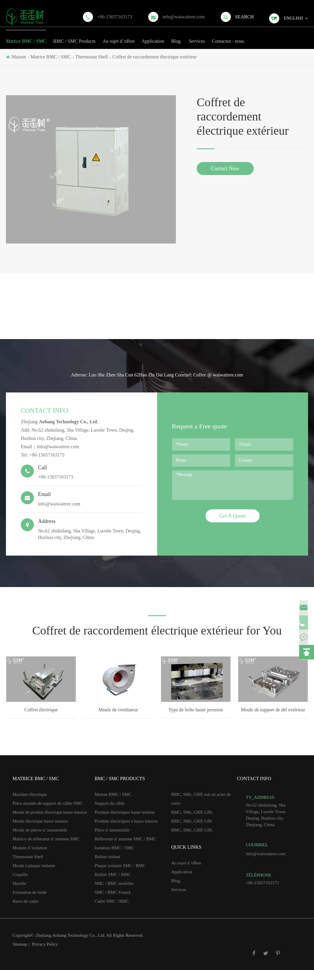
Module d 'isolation (29, 847)
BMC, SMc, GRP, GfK (191, 821)
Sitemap (19, 944)
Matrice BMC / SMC (26, 37)
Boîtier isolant (107, 856)
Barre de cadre (25, 901)
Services (197, 37)
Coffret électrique (41, 709)
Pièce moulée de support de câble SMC (47, 803)
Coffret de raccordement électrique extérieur (154, 56)
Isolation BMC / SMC (114, 847)
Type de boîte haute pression (195, 709)
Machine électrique (29, 794)
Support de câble (109, 803)
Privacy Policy (45, 944)
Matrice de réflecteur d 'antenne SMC (46, 839)
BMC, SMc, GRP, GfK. (192, 812)
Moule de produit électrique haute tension (49, 812)
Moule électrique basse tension (39, 821)
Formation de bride (29, 892)
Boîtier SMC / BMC (112, 874)
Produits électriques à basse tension (125, 821)
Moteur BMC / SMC (113, 794)
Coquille (20, 874)
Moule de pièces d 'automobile (39, 830)
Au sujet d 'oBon (118, 37)
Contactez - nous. (228, 37)
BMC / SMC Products (74, 37)
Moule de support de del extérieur (273, 709)
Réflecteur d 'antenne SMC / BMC (125, 839)
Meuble (19, 883)
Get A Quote (232, 516)
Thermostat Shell (91, 56)
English (293, 18)
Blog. (176, 37)
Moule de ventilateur (118, 709)
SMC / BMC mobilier (113, 883)
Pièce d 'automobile (112, 830)
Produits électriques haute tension (124, 812)
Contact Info (44, 410)
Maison (19, 56)
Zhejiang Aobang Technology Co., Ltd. (71, 935)
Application (153, 37)
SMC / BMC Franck (112, 892)
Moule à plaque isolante (33, 865)
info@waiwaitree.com (183, 16)
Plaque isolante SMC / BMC (120, 865)
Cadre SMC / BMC (111, 901)
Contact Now (225, 168)
